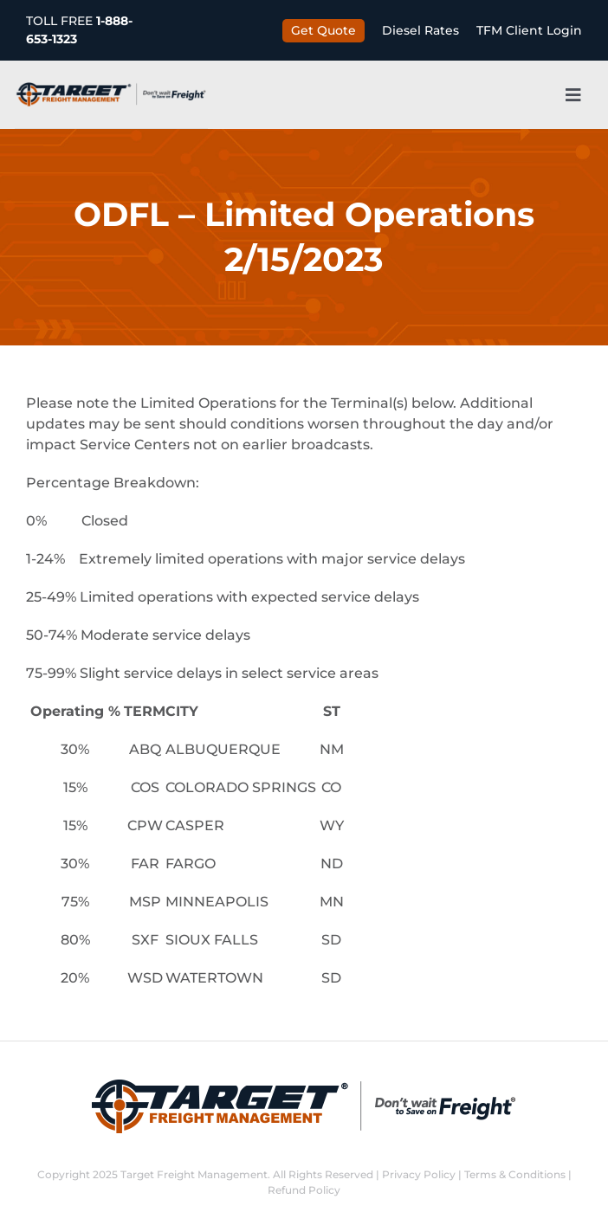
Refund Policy (304, 1189)
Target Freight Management (194, 1174)
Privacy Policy (419, 1174)
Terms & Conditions (515, 1174)
